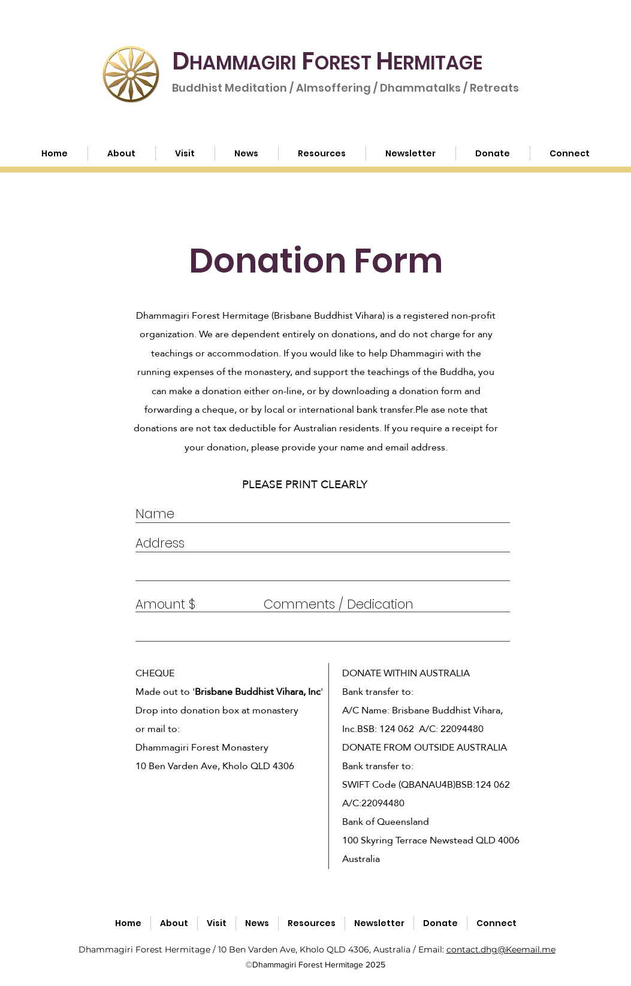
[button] (322, 153)
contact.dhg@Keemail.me (500, 949)
